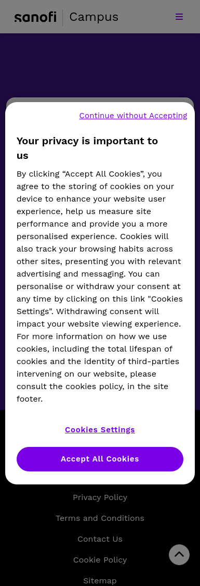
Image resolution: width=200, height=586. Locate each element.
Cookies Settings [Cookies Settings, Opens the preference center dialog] (100, 429)
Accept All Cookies (100, 459)
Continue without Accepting (133, 115)
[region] (100, 293)
